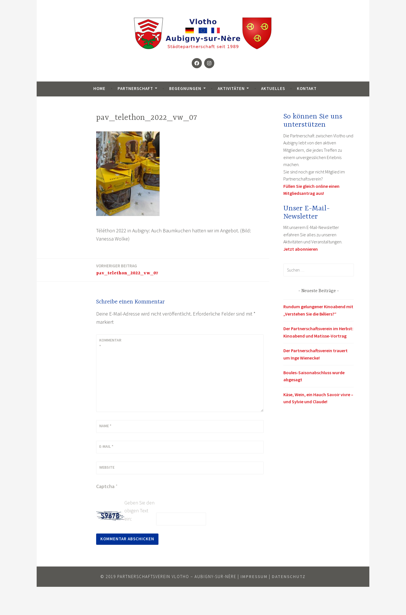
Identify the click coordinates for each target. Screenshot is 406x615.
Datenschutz (289, 576)
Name (105, 425)
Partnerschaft (135, 88)
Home (99, 88)
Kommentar (110, 343)
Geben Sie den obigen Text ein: (139, 510)
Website (106, 467)
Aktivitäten (231, 88)
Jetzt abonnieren (300, 249)
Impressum (254, 576)
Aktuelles (273, 88)
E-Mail (106, 446)
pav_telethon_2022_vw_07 (127, 269)
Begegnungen (185, 88)
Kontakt (307, 88)
